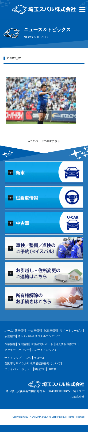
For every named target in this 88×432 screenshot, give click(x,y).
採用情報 (23, 344)
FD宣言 (52, 369)
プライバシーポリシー (18, 369)
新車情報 (20, 330)
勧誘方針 (40, 369)
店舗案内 (10, 336)
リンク (27, 357)
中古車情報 (35, 330)
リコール (39, 357)
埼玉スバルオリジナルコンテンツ (39, 336)
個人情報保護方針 (66, 344)
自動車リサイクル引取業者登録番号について (32, 363)
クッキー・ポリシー (17, 349)
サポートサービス (71, 330)
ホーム (8, 330)
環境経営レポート (42, 344)
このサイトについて (44, 349)
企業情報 (10, 344)
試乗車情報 (51, 330)
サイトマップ (12, 357)
